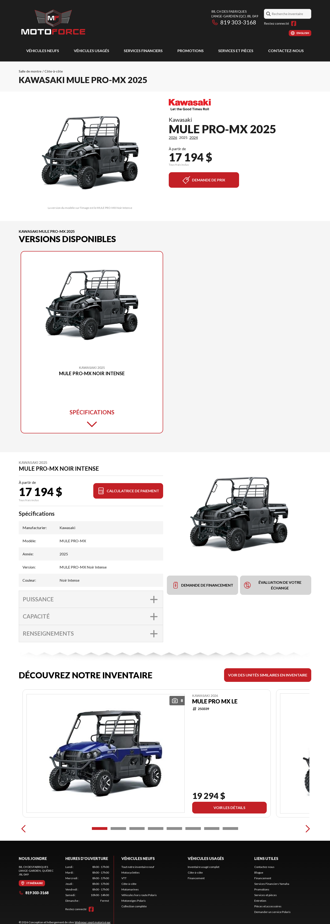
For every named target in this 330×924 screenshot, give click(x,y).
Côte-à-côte (54, 71)
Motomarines (130, 910)
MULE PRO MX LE (214, 701)
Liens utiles (266, 879)
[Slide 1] (99, 849)
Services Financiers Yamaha (271, 904)
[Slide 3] (137, 849)
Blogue (258, 893)
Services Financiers (143, 50)
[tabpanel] (87, 905)
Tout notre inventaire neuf (137, 888)
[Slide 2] (118, 849)
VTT (124, 899)
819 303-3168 (233, 22)
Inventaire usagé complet (203, 888)
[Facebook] (293, 23)
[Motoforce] (53, 22)
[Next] (306, 849)
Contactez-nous (286, 50)
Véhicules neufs (42, 50)
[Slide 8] (230, 849)
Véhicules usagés (91, 50)
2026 (173, 137)
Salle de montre (30, 71)
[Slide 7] (212, 849)
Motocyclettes (130, 893)
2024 (193, 137)
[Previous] (23, 849)
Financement (196, 899)
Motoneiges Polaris (133, 921)
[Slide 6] (193, 849)
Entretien (260, 921)
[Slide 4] (155, 849)
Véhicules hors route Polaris (139, 916)
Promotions (190, 50)
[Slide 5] (174, 849)
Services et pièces (235, 50)
